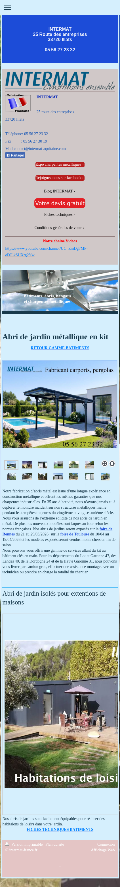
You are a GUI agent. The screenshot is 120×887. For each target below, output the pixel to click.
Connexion (106, 844)
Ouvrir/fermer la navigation (60, 7)
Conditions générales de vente (58, 228)
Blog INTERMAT (58, 191)
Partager (15, 155)
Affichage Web (103, 850)
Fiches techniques (58, 214)
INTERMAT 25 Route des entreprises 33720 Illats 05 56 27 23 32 (60, 39)
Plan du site (54, 844)
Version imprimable (24, 844)
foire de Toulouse (75, 534)
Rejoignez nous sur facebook (58, 178)
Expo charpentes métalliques (58, 164)
